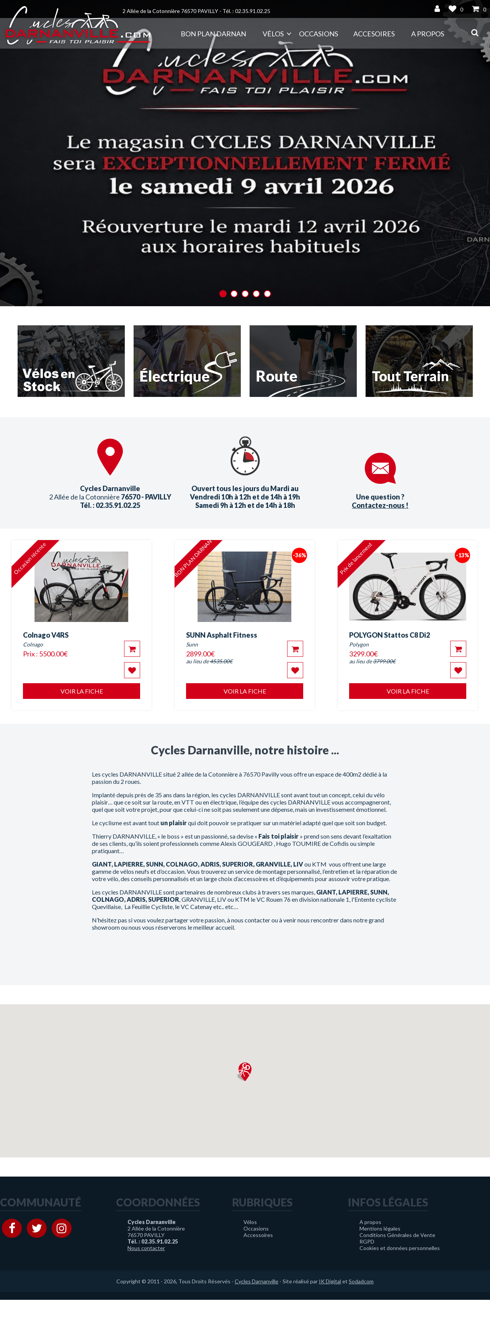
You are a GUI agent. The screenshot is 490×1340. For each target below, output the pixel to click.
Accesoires (374, 33)
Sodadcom (361, 1281)
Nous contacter (146, 1248)
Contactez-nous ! (380, 505)
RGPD (366, 1241)
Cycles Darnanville (256, 1281)
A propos (427, 33)
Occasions (318, 33)
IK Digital (330, 1281)
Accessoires (258, 1235)
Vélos (273, 33)
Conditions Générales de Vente (397, 1235)
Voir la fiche (81, 691)
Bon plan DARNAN (213, 33)
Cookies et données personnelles (399, 1248)
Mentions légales (379, 1228)
